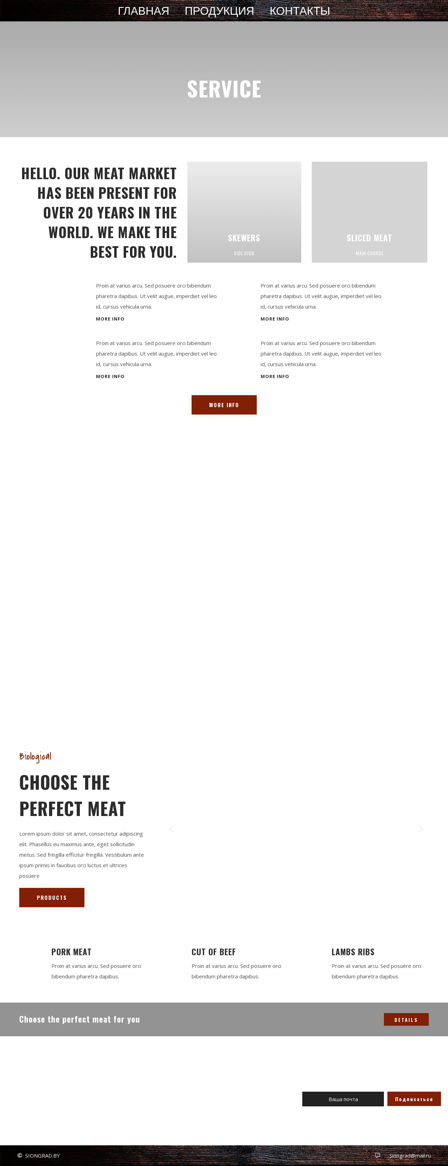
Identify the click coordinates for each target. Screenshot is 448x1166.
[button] (110, 319)
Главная (143, 11)
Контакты (300, 11)
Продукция (219, 11)
